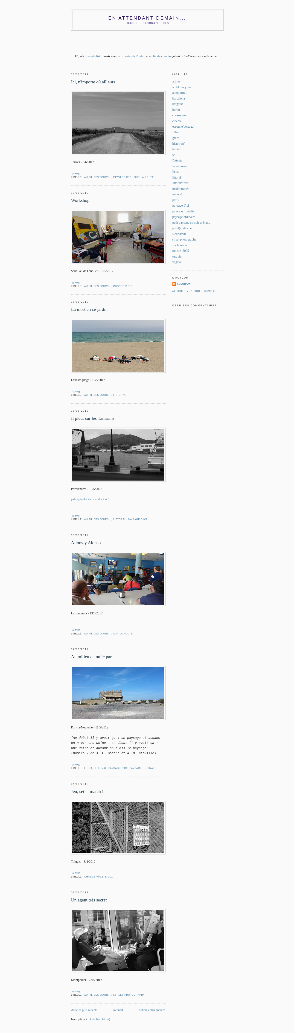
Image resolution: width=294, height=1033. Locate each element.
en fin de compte (160, 56)
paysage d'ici (122, 177)
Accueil (118, 1010)
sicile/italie (179, 234)
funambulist (92, 56)
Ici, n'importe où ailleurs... (95, 81)
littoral (119, 395)
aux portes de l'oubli (131, 56)
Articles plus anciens (152, 1010)
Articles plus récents (84, 1010)
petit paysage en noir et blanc (191, 222)
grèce (175, 138)
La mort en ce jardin (89, 309)
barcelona (178, 98)
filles (175, 132)
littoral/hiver (180, 183)
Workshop (80, 200)
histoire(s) (179, 143)
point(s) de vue (182, 228)
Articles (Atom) (100, 1019)
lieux (88, 768)
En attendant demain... (147, 18)
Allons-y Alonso (86, 542)
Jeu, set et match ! (87, 791)
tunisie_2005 (180, 250)
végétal (177, 262)
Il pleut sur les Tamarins (93, 418)
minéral (177, 194)
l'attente (177, 160)
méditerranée (180, 189)
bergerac (177, 104)
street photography (129, 995)
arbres (176, 81)
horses (176, 149)
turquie (177, 256)
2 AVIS (77, 174)
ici (174, 155)
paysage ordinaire (144, 768)
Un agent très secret (89, 900)
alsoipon (184, 284)
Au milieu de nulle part (92, 656)
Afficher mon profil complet (194, 291)
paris (175, 200)
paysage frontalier (184, 211)
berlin (176, 110)
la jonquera (179, 166)
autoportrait (179, 92)
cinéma (177, 121)
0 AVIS (77, 283)
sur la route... (145, 177)
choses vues (122, 286)
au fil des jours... (97, 177)
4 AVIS (77, 391)
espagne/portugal (183, 126)
